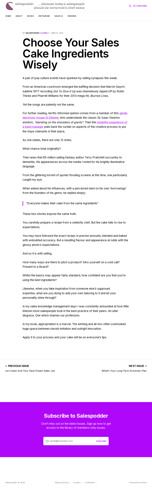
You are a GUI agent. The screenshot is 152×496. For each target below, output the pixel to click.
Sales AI (58, 16)
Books (30, 16)
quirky (45, 33)
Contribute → (91, 482)
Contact (76, 482)
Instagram (44, 16)
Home (8, 16)
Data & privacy (62, 482)
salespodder (32, 33)
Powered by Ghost (138, 482)
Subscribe (140, 6)
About (19, 16)
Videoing (71, 16)
